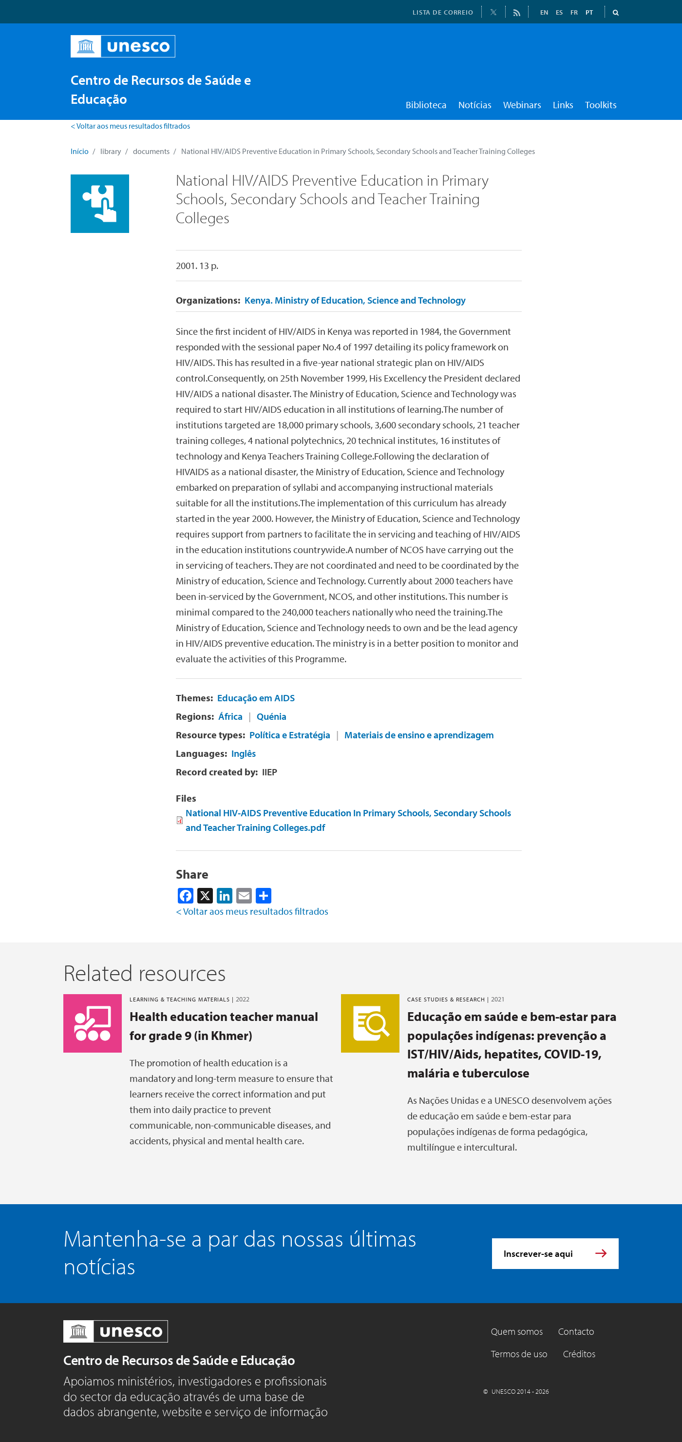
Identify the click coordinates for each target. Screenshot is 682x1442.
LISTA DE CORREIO (443, 12)
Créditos (579, 1353)
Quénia (271, 716)
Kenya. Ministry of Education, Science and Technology (355, 300)
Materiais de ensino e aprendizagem (419, 735)
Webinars (522, 104)
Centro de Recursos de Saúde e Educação (179, 1359)
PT (589, 12)
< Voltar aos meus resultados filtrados (130, 126)
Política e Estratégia (289, 735)
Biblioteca (426, 104)
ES (559, 12)
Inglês (243, 753)
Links (563, 104)
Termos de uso (519, 1353)
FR (574, 12)
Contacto (576, 1331)
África (230, 716)
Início (80, 151)
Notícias (475, 104)
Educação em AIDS (256, 698)
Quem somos (517, 1331)
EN (544, 12)
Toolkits (601, 104)
